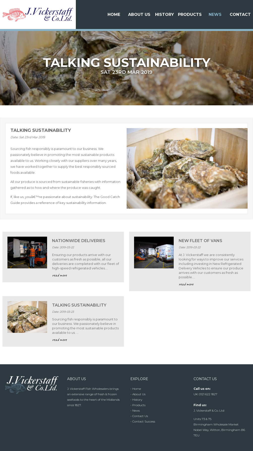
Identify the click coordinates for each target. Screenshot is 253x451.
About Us (139, 14)
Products (190, 14)
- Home (135, 389)
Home (114, 14)
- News (135, 410)
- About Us (137, 394)
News (215, 14)
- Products (137, 405)
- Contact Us (139, 416)
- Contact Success (142, 421)
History (164, 14)
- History (136, 399)
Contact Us (240, 29)
